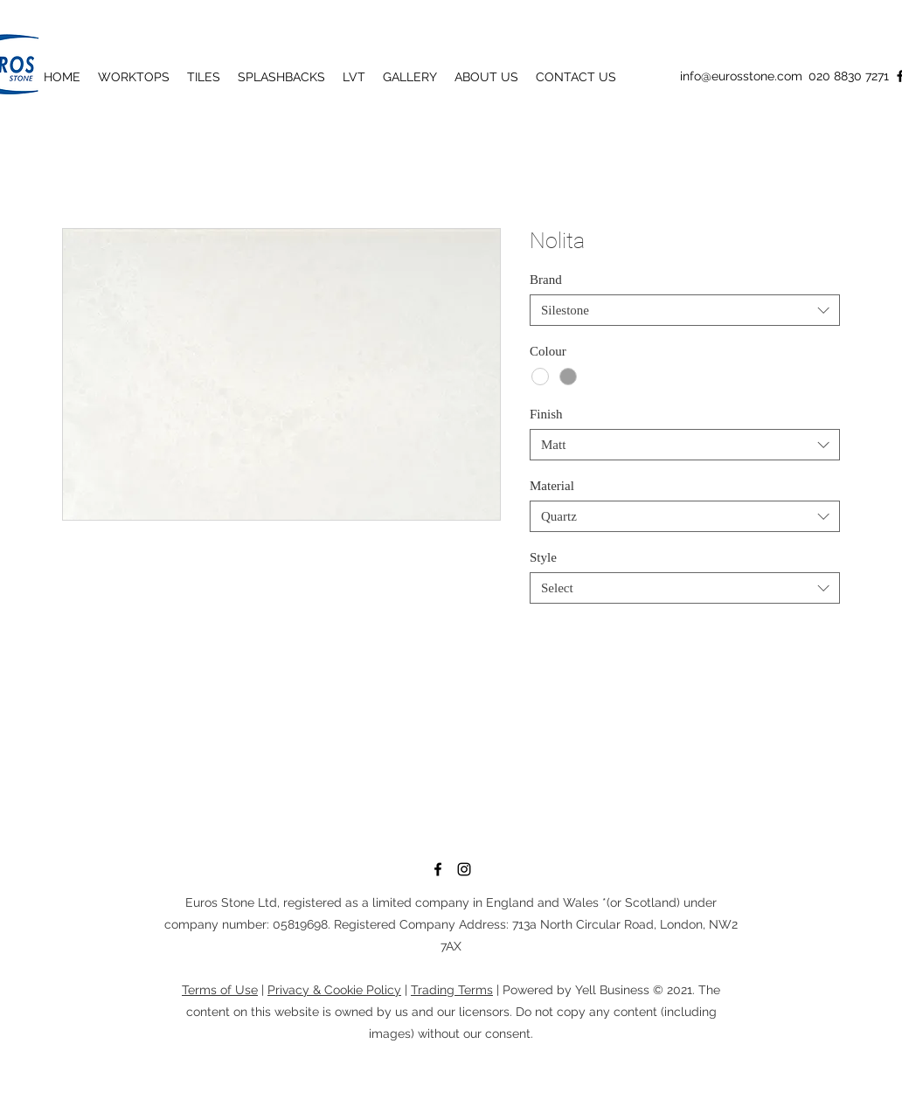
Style (543, 557)
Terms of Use (220, 990)
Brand (546, 280)
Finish (546, 414)
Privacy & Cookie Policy (334, 990)
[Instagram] (464, 869)
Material (552, 486)
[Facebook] (438, 869)
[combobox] (685, 310)
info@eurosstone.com (741, 76)
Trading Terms (452, 990)
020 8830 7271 (848, 76)
